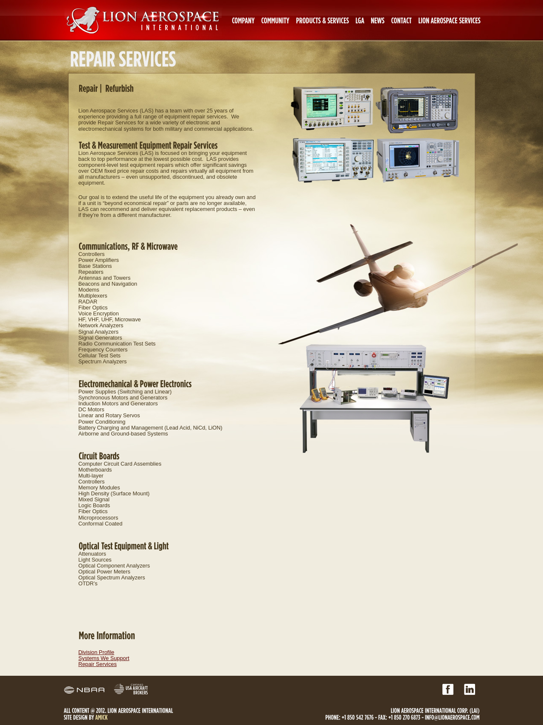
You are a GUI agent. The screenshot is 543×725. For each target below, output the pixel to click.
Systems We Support (104, 658)
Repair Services (98, 664)
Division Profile (97, 652)
